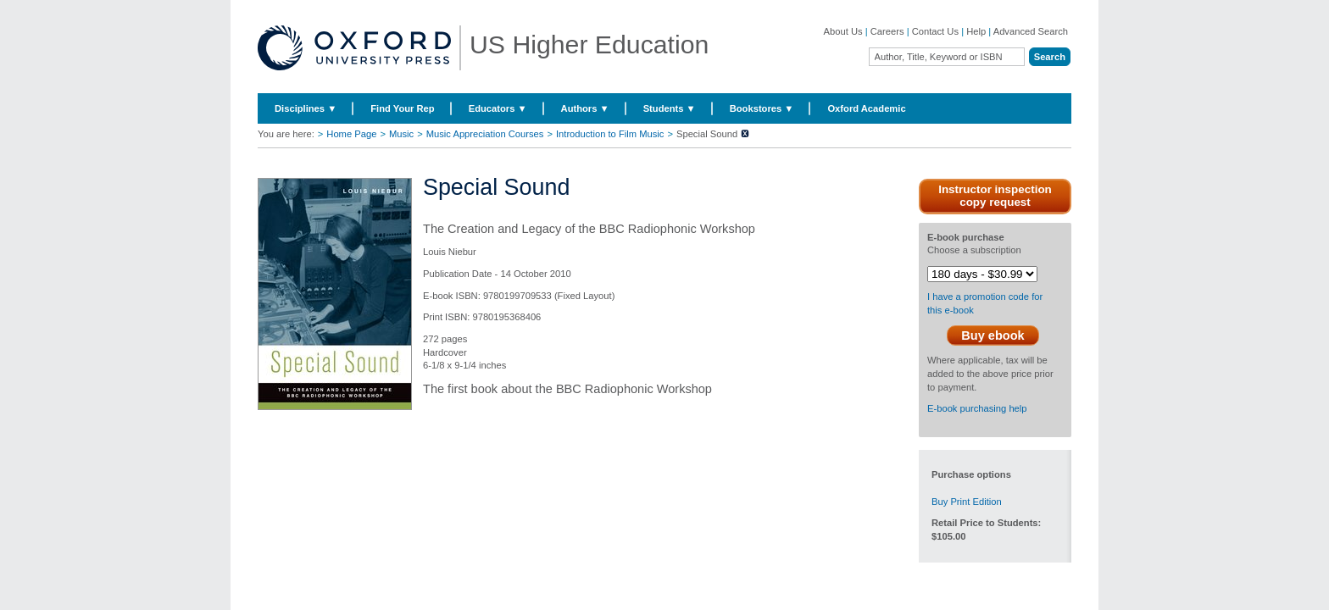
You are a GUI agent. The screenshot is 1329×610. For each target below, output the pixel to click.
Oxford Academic (866, 108)
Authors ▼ (585, 108)
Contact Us (935, 31)
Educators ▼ (498, 108)
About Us (843, 31)
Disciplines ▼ (305, 108)
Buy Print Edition (966, 501)
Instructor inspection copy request (995, 195)
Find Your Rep (402, 108)
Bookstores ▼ (762, 108)
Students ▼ (669, 108)
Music (401, 134)
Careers (887, 31)
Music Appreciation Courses (485, 134)
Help (976, 31)
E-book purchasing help (977, 408)
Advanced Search (1030, 31)
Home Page (351, 134)
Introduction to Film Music (610, 134)
